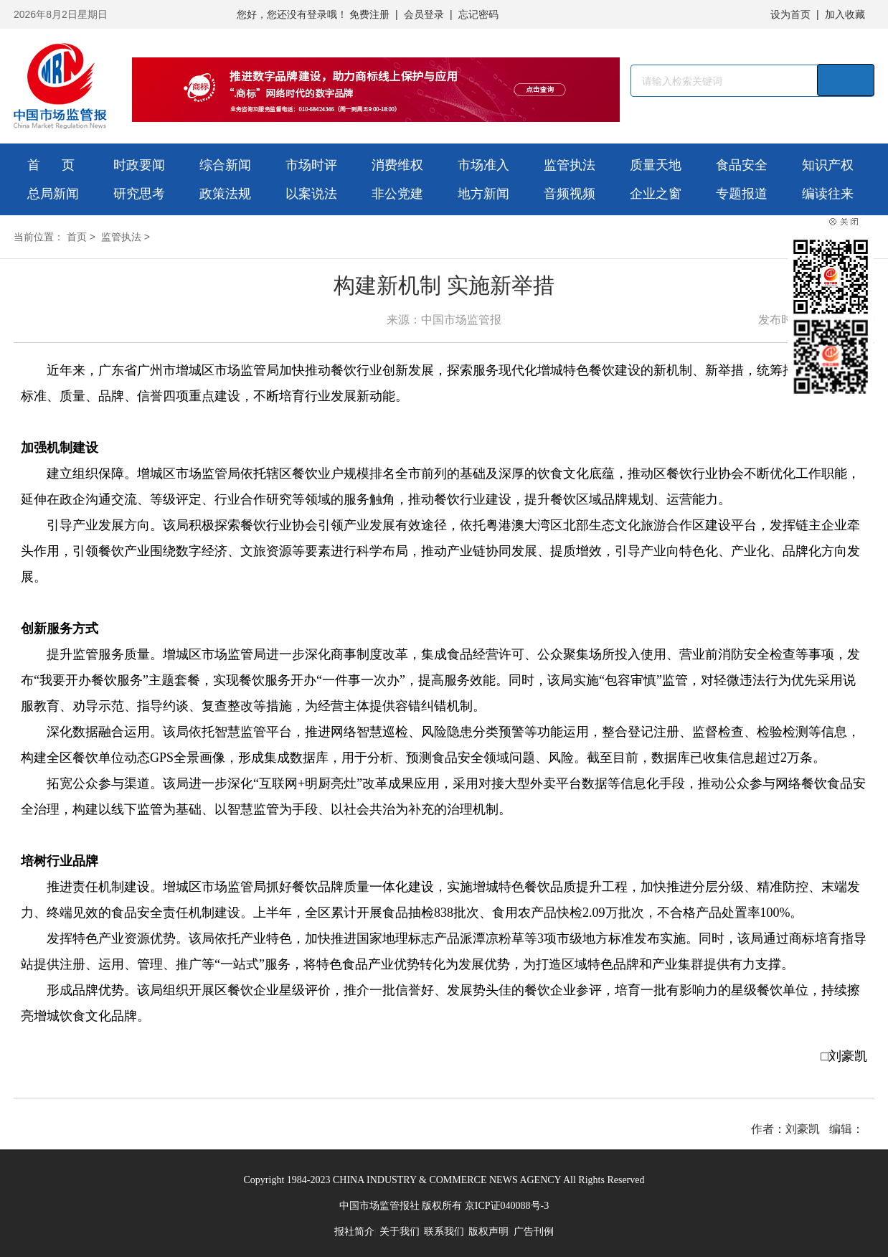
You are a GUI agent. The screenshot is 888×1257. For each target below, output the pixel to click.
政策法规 (225, 194)
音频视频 (569, 194)
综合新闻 (225, 165)
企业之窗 (655, 194)
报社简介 (354, 1231)
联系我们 (444, 1231)
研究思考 (139, 194)
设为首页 (790, 14)
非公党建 (397, 194)
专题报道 (741, 194)
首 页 (51, 165)
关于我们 (399, 1231)
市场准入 (483, 165)
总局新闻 (53, 194)
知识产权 (828, 165)
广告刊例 (534, 1231)
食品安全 (741, 165)
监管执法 (569, 165)
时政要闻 (139, 165)
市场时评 (311, 165)
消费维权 (397, 165)
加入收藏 (845, 14)
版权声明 (488, 1231)
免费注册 (369, 14)
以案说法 (311, 194)
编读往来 (828, 194)
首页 (77, 237)
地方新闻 (483, 194)
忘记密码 (478, 14)
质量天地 (655, 165)
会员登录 (424, 14)
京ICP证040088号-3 (507, 1205)
